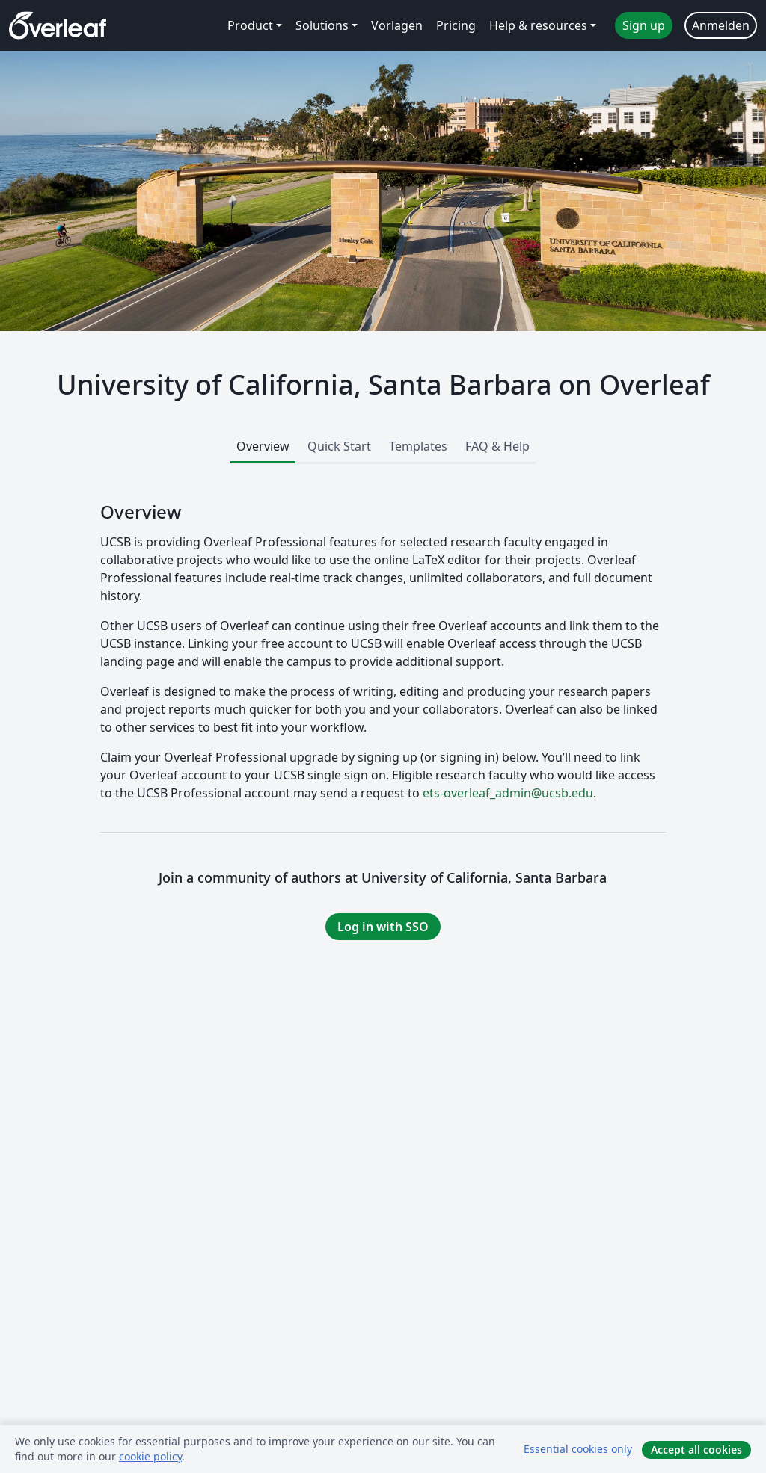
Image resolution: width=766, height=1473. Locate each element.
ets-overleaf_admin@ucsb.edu (508, 793)
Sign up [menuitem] (643, 25)
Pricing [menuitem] (456, 25)
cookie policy (150, 1456)
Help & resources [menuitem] (538, 25)
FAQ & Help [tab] (497, 446)
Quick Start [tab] (339, 446)
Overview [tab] (262, 446)
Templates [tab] (418, 446)
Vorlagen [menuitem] (397, 25)
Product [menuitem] (250, 25)
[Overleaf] (57, 25)
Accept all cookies (696, 1449)
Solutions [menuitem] (322, 25)
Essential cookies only (578, 1449)
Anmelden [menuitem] (721, 25)
